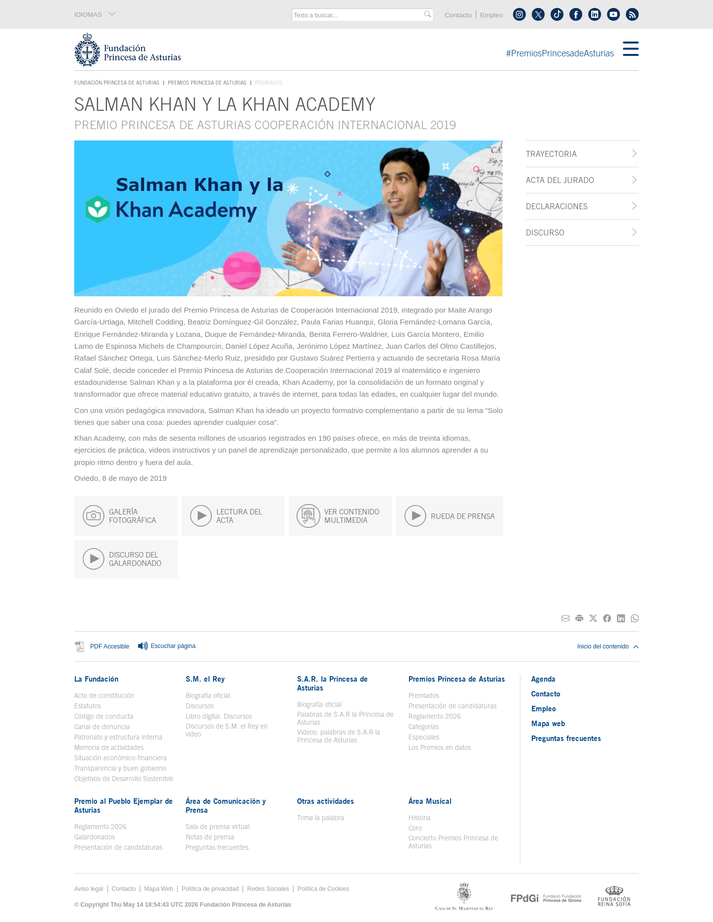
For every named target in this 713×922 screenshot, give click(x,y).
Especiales (423, 737)
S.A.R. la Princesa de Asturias (332, 683)
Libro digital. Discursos (219, 716)
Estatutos (87, 706)
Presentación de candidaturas (452, 706)
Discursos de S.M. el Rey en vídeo (227, 730)
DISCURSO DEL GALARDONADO (121, 559)
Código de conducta (103, 716)
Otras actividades (325, 800)
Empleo (491, 15)
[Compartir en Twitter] (593, 618)
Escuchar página (166, 646)
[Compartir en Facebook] (607, 618)
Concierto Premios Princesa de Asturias (453, 842)
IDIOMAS (95, 14)
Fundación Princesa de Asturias (116, 83)
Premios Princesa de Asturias (207, 83)
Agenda (543, 678)
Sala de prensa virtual (218, 826)
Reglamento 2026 (434, 716)
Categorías (423, 727)
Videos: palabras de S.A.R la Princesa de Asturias (338, 736)
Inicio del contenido (608, 646)
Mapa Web (158, 888)
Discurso (545, 232)
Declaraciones (557, 206)
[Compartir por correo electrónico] (565, 618)
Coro (415, 828)
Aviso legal (88, 888)
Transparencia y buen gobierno (120, 768)
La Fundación (96, 678)
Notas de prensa (210, 837)
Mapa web (548, 723)
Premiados (423, 695)
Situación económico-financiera (120, 758)
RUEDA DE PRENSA (449, 516)
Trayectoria (551, 153)
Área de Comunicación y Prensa (226, 805)
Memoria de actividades (109, 747)
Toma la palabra (320, 818)
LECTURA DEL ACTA (226, 516)
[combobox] (359, 15)
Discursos (200, 706)
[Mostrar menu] (631, 49)
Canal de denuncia (102, 727)
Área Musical (430, 800)
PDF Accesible (109, 647)
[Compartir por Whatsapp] (635, 618)
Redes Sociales (268, 888)
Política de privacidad (210, 888)
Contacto (458, 15)
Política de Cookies (323, 888)
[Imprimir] (579, 618)
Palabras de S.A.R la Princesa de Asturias (345, 718)
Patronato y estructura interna (118, 737)
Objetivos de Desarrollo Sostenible (123, 779)
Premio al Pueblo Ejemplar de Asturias (123, 805)
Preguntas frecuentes (217, 847)
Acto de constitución (104, 695)
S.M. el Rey (205, 678)
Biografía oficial (208, 695)
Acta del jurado (560, 180)
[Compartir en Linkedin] (621, 618)
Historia (419, 818)
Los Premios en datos (439, 747)
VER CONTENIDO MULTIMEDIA (338, 516)
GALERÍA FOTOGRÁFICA (119, 516)
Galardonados (94, 837)
